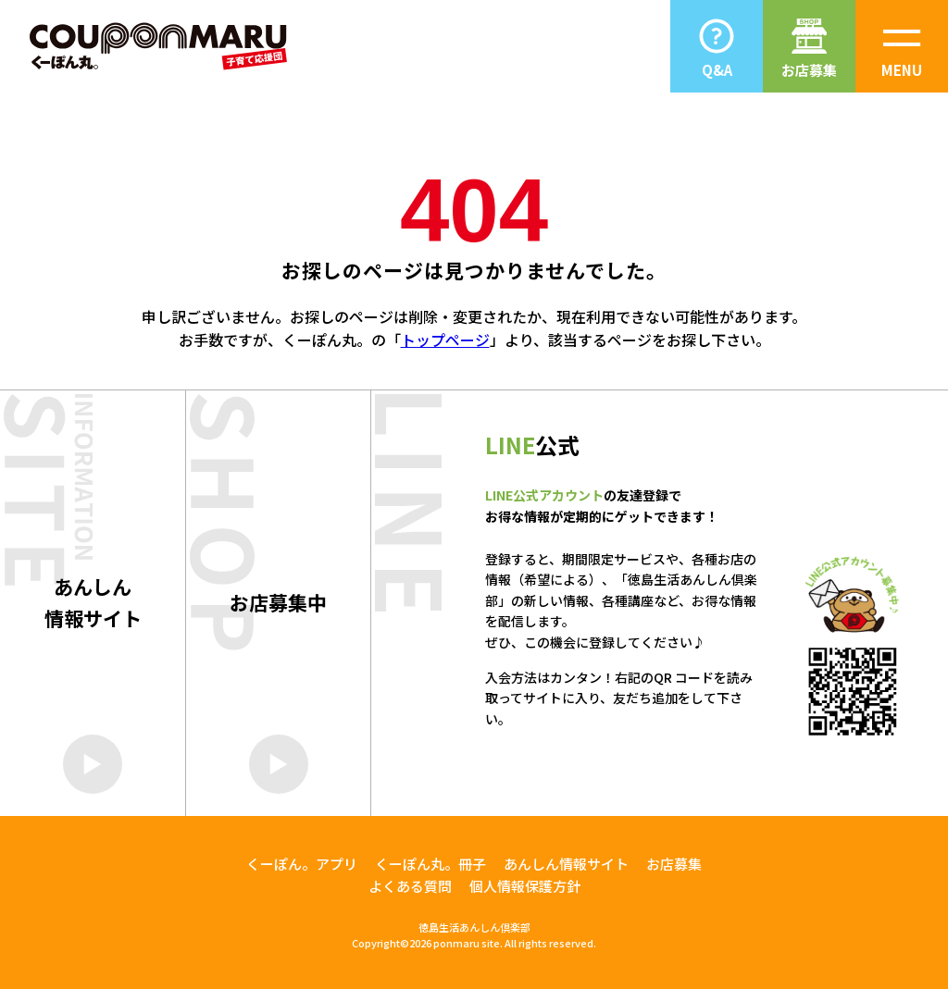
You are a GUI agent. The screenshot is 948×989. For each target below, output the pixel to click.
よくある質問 (410, 886)
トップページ (445, 339)
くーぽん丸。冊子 (430, 863)
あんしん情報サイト (566, 863)
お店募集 (674, 863)
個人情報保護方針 (524, 886)
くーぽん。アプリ (301, 863)
